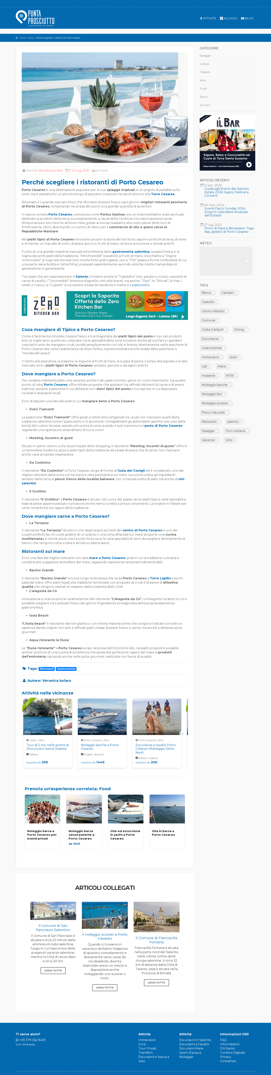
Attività (208, 18)
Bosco (204, 97)
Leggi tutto (53, 970)
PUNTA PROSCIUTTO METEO (226, 261)
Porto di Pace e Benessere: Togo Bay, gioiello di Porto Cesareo (229, 230)
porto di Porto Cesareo (163, 426)
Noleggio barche (215, 385)
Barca (206, 293)
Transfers (145, 1052)
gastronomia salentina (131, 251)
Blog (247, 18)
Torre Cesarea (163, 194)
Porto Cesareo (60, 214)
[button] (182, 733)
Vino (229, 440)
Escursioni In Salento (195, 1040)
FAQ (223, 1040)
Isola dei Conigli (131, 470)
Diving (239, 329)
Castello (208, 302)
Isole (233, 357)
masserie (208, 375)
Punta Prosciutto (35, 18)
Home (23, 37)
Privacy (225, 1057)
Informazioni (229, 1044)
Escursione (210, 339)
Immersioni (210, 357)
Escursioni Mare (191, 1048)
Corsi (142, 1044)
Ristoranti (209, 422)
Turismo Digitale (232, 1052)
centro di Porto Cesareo (142, 530)
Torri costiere (235, 431)
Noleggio (186, 1057)
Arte (202, 80)
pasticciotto (141, 285)
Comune (208, 320)
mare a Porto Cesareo (107, 558)
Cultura (204, 64)
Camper (228, 293)
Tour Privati (147, 1048)
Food (103, 170)
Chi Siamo (227, 1048)
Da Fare (205, 105)
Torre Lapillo (160, 578)
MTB (229, 375)
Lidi (204, 366)
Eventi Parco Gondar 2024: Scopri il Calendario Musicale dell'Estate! (226, 212)
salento (233, 422)
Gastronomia (211, 348)
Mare (222, 366)
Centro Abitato (213, 311)
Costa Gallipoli (212, 329)
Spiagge (205, 55)
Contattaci (228, 1061)
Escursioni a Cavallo (194, 1044)
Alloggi (228, 18)
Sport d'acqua (190, 1052)
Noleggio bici (212, 394)
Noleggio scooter (215, 403)
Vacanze (208, 440)
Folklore (205, 72)
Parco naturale (213, 412)
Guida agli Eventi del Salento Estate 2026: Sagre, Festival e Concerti (226, 192)
